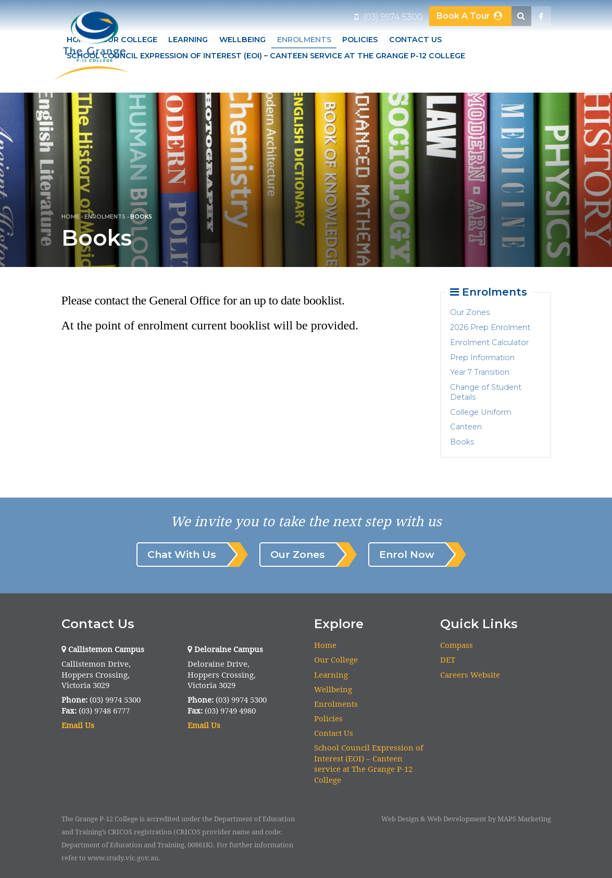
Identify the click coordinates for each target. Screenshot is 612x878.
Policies (360, 39)
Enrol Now (406, 554)
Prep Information (482, 357)
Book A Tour (470, 16)
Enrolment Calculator (489, 342)
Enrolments (304, 39)
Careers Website (470, 674)
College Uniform (480, 412)
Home (70, 216)
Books (462, 442)
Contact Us (415, 39)
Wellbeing (242, 39)
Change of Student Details (485, 392)
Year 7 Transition (479, 372)
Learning (188, 39)
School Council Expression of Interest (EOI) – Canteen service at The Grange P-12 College (266, 55)
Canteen (466, 426)
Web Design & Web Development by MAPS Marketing (466, 819)
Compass (456, 645)
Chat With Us (181, 554)
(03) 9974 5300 (389, 17)
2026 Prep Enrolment (490, 327)
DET (447, 660)
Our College (336, 660)
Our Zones (470, 312)
